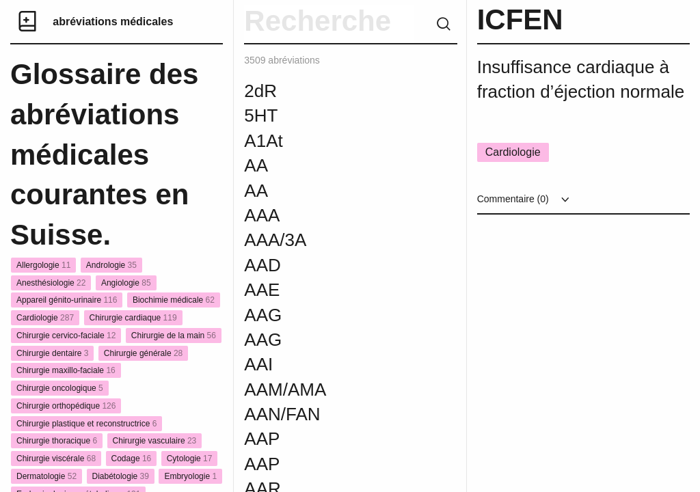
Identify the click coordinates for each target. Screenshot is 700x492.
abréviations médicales (113, 21)
